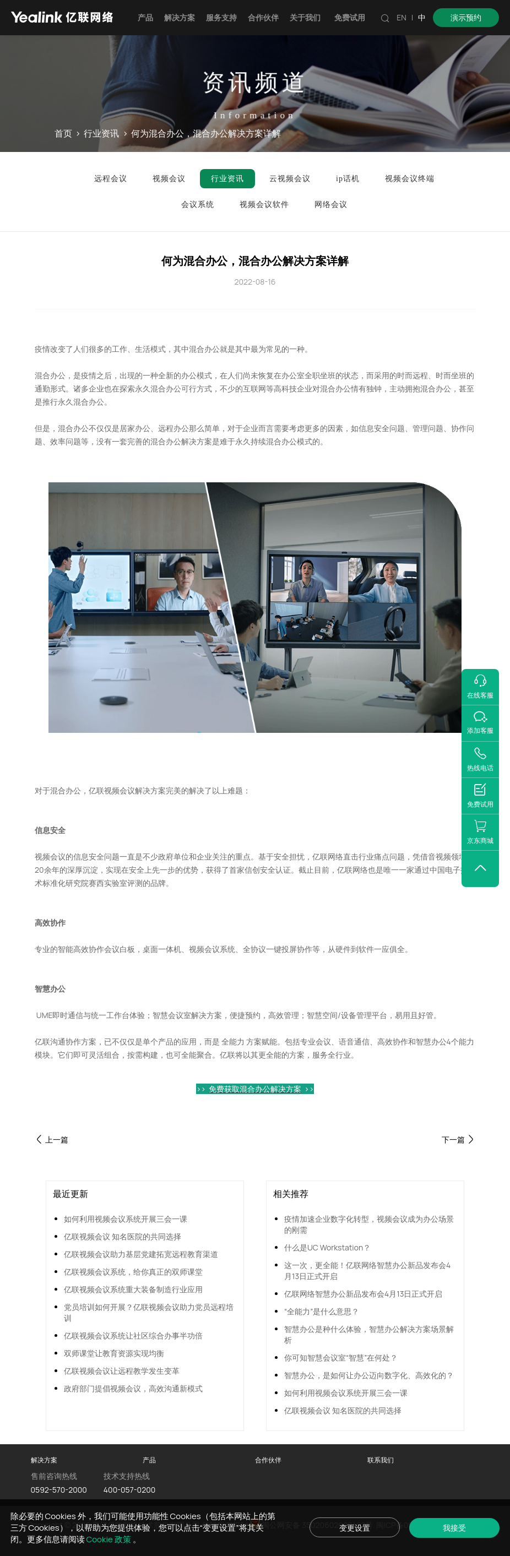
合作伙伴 (263, 17)
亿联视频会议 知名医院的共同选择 (122, 1236)
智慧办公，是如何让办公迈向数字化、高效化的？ (369, 1375)
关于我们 (305, 17)
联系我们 (380, 1460)
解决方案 (179, 17)
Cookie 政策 (109, 1539)
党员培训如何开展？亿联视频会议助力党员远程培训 (149, 1312)
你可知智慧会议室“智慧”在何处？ (341, 1357)
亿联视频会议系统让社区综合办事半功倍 (133, 1335)
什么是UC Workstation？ (327, 1247)
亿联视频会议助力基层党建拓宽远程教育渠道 (141, 1254)
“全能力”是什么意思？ (321, 1311)
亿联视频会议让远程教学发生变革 (122, 1370)
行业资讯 (101, 134)
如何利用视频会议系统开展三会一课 (125, 1219)
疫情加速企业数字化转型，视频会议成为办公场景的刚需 (369, 1224)
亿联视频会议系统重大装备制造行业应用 (133, 1289)
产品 (145, 17)
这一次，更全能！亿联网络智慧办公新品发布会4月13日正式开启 (367, 1270)
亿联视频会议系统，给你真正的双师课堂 (133, 1271)
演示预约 (466, 17)
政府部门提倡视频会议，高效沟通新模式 (133, 1388)
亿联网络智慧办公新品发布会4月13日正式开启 (363, 1293)
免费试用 (349, 17)
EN (401, 17)
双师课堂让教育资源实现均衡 (114, 1353)
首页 (63, 134)
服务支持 (221, 17)
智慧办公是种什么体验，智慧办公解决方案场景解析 (369, 1334)
